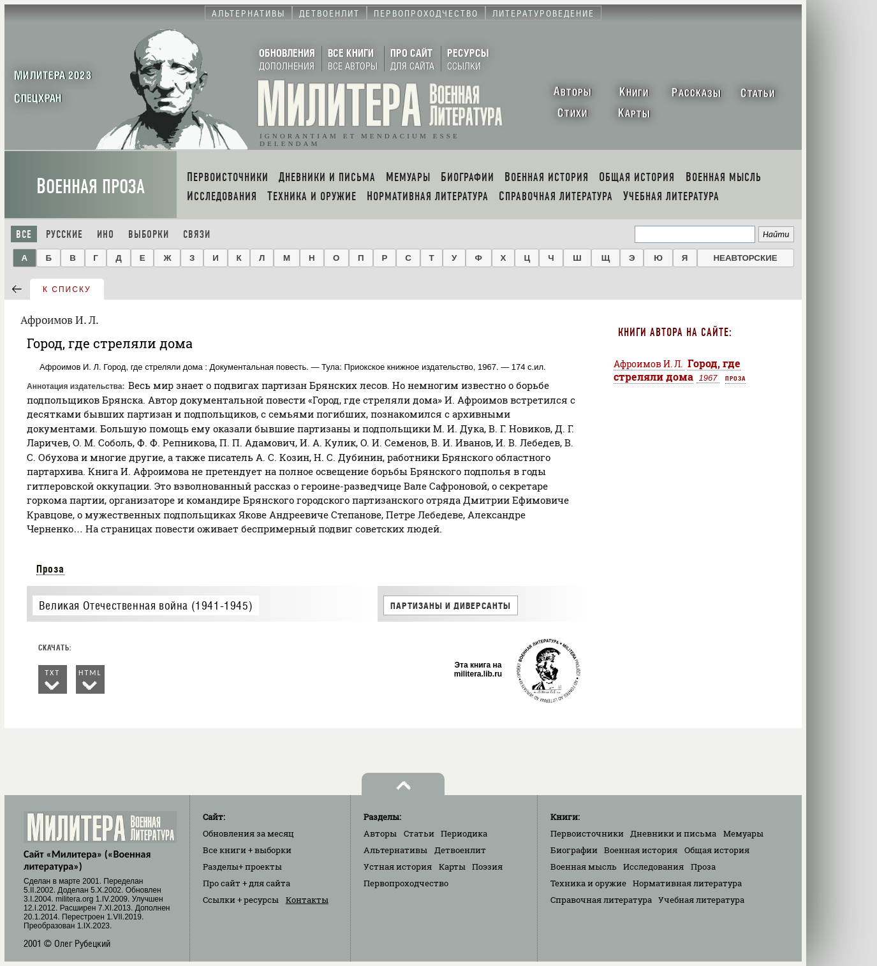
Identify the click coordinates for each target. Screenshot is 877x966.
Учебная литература (701, 899)
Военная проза (90, 186)
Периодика (464, 833)
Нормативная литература (687, 883)
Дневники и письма (673, 833)
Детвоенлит (460, 850)
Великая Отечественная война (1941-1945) (146, 605)
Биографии (574, 850)
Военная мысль (583, 866)
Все (24, 234)
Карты (452, 866)
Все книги (247, 850)
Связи (196, 234)
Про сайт (246, 883)
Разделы (242, 866)
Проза (50, 568)
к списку (67, 289)
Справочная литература (601, 899)
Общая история (716, 850)
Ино (105, 234)
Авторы (380, 833)
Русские (64, 234)
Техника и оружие (588, 883)
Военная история (640, 850)
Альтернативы (395, 850)
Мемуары (743, 833)
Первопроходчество (406, 883)
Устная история (398, 866)
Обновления (248, 833)
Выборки (148, 234)
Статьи (419, 833)
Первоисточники (587, 833)
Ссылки (241, 899)
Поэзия (487, 866)
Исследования (653, 866)
